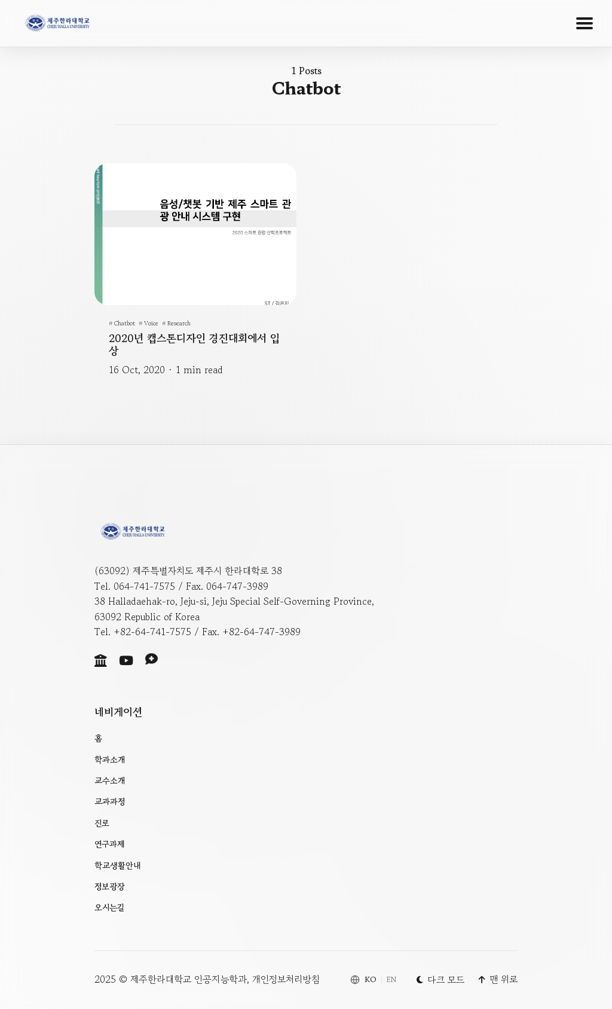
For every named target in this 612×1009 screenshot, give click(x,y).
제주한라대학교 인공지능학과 (188, 979)
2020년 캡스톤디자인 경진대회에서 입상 (194, 344)
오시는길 (109, 907)
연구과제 (109, 844)
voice (151, 323)
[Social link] (100, 660)
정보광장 (109, 886)
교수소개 (109, 781)
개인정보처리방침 (286, 979)
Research (179, 323)
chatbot (124, 323)
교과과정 (109, 801)
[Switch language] (373, 980)
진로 (101, 823)
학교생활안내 (117, 865)
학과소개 (109, 760)
